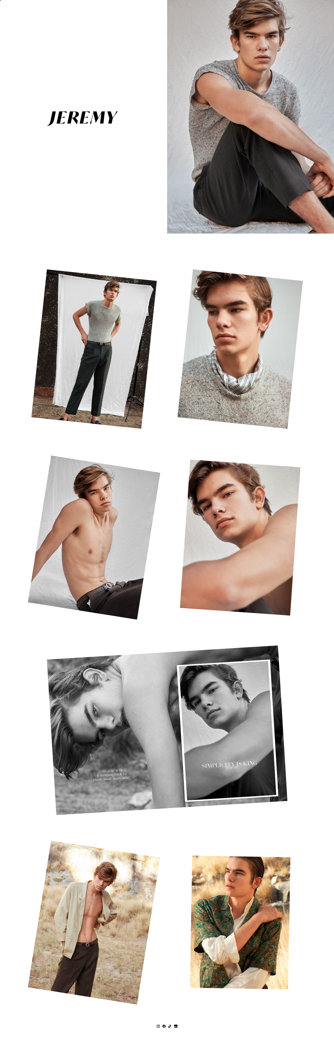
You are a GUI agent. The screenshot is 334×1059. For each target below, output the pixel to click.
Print (152, 200)
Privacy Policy (185, 1044)
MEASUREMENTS (141, 191)
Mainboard (221, 1044)
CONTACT (148, 209)
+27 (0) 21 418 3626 (167, 1031)
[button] (12, 12)
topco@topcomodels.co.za (167, 1035)
